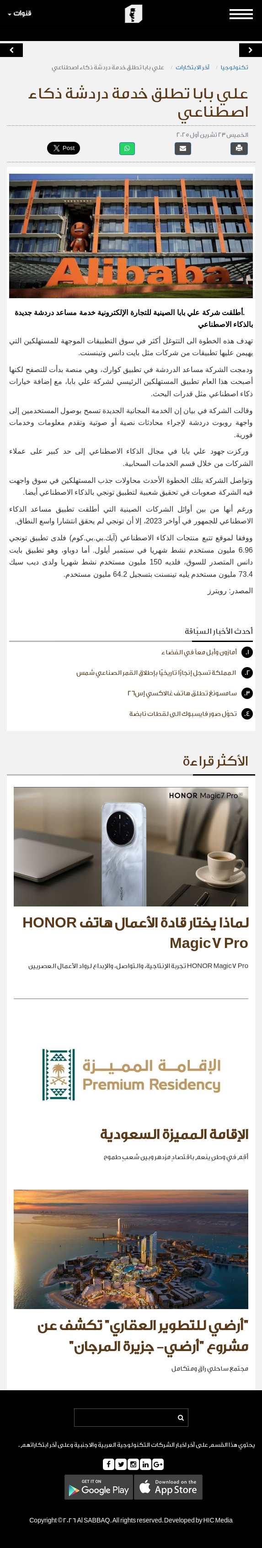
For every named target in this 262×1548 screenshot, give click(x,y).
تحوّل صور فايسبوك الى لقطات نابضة (191, 714)
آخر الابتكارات (192, 67)
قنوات (19, 13)
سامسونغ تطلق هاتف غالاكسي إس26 (190, 693)
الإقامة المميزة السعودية (174, 1135)
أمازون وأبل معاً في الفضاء (207, 652)
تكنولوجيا (234, 67)
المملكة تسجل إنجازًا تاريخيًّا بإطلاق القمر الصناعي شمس (164, 672)
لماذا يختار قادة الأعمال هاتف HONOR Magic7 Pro (135, 934)
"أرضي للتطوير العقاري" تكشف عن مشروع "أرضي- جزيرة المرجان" (142, 1336)
